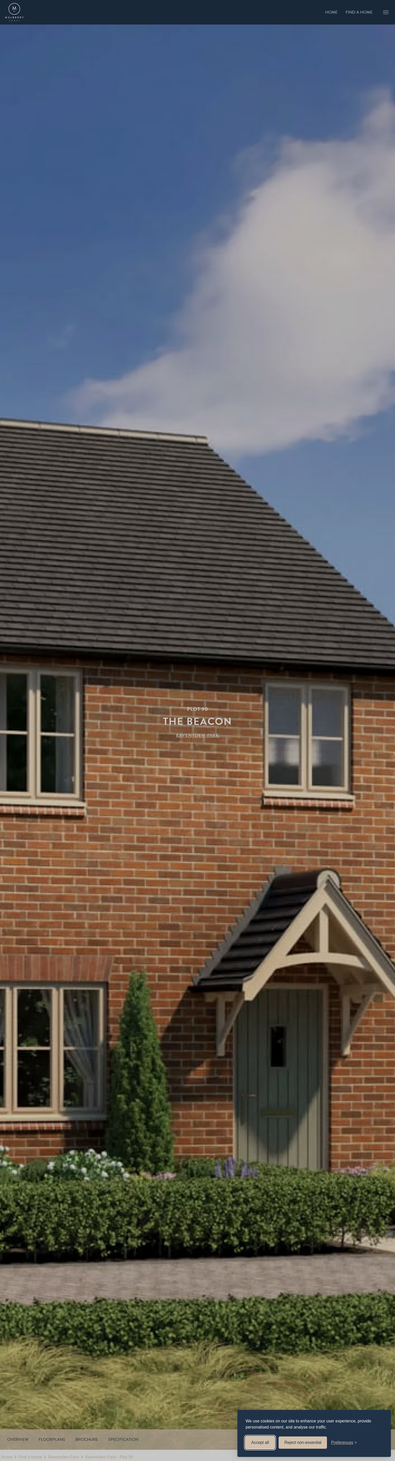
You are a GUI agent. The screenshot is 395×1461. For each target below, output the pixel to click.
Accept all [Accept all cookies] (260, 1442)
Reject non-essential (302, 1442)
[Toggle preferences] (344, 1443)
